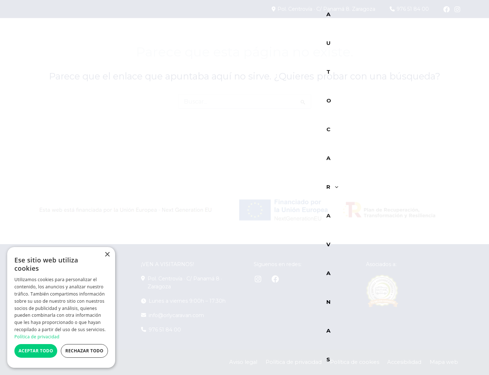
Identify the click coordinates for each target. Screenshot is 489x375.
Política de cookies (368, 362)
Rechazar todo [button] (84, 351)
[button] (159, 37)
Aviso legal (269, 362)
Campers (190, 37)
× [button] (107, 254)
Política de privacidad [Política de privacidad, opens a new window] (36, 337)
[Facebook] (446, 9)
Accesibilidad (413, 362)
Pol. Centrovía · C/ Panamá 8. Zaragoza (330, 9)
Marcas (280, 37)
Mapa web (447, 362)
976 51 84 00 (411, 9)
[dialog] (61, 307)
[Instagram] (457, 9)
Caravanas (236, 37)
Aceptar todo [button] (35, 351)
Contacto (438, 37)
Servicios (326, 37)
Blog (403, 37)
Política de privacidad (313, 362)
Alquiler (370, 37)
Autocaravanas (133, 37)
